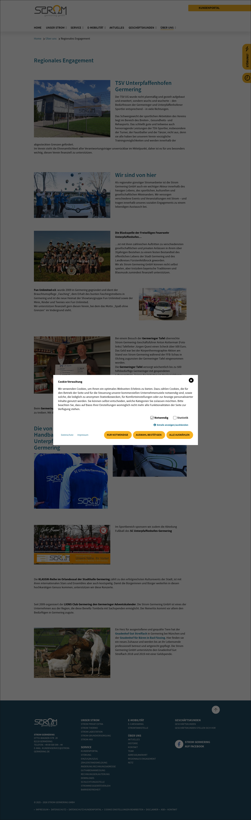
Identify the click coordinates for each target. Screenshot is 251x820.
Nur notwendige (117, 435)
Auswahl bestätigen (149, 435)
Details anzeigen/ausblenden (172, 425)
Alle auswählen (179, 435)
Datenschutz (67, 435)
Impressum (83, 435)
